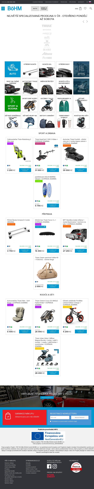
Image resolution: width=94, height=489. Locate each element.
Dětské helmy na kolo (30, 117)
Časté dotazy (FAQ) (10, 467)
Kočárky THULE (47, 98)
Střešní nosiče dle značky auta (13, 473)
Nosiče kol (47, 64)
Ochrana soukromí (31, 467)
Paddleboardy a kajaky (64, 99)
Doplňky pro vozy (9, 475)
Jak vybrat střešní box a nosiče (13, 477)
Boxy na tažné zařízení (13, 82)
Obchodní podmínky (51, 2)
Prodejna (64, 2)
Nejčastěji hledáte (10, 471)
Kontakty (81, 2)
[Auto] (13, 69)
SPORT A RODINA (47, 8)
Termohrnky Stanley (64, 117)
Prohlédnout (47, 397)
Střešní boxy (64, 64)
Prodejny (7, 469)
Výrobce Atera (9, 479)
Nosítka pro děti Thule (81, 117)
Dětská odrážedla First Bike (12, 117)
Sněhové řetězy (47, 81)
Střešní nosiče (30, 64)
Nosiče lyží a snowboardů (64, 82)
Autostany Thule (29, 81)
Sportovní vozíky (29, 98)
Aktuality (28, 463)
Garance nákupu (9, 463)
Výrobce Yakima (9, 481)
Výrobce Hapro (9, 483)
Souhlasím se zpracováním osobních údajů (63, 421)
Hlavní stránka (38, 2)
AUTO (34, 8)
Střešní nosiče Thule (31, 469)
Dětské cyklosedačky (81, 99)
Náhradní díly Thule (81, 74)
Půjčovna (72, 2)
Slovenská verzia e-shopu (33, 471)
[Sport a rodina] (13, 104)
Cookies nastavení (31, 473)
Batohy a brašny (47, 116)
